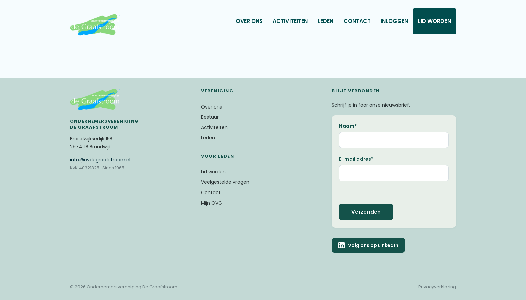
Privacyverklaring (437, 287)
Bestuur (210, 117)
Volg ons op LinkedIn (368, 245)
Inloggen (394, 21)
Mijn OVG (211, 203)
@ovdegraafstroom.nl (100, 159)
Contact (357, 21)
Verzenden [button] (366, 211)
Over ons (249, 21)
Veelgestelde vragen (225, 182)
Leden (325, 21)
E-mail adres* (356, 159)
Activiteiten (290, 21)
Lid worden (434, 21)
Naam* (348, 126)
